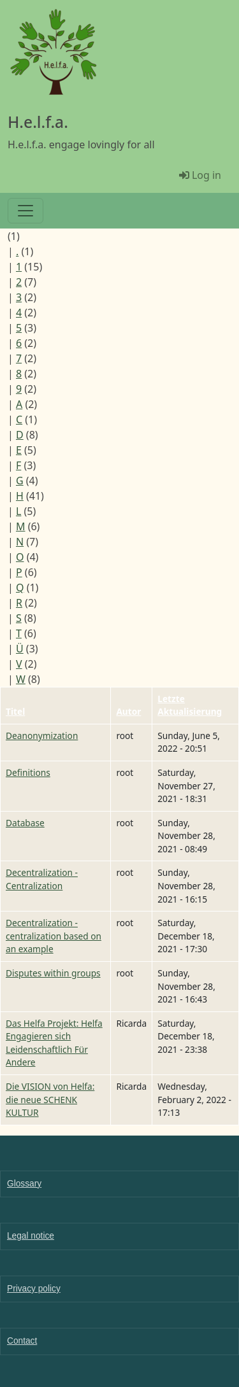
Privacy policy (34, 1288)
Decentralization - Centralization (42, 879)
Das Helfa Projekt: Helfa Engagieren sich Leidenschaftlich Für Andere (54, 1043)
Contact (22, 1341)
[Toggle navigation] (25, 210)
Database (25, 823)
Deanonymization (42, 735)
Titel (15, 711)
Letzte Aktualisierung (189, 705)
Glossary (24, 1183)
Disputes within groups (53, 973)
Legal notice (30, 1236)
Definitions (28, 772)
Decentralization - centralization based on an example (53, 936)
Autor (128, 711)
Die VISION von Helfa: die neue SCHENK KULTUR (50, 1099)
